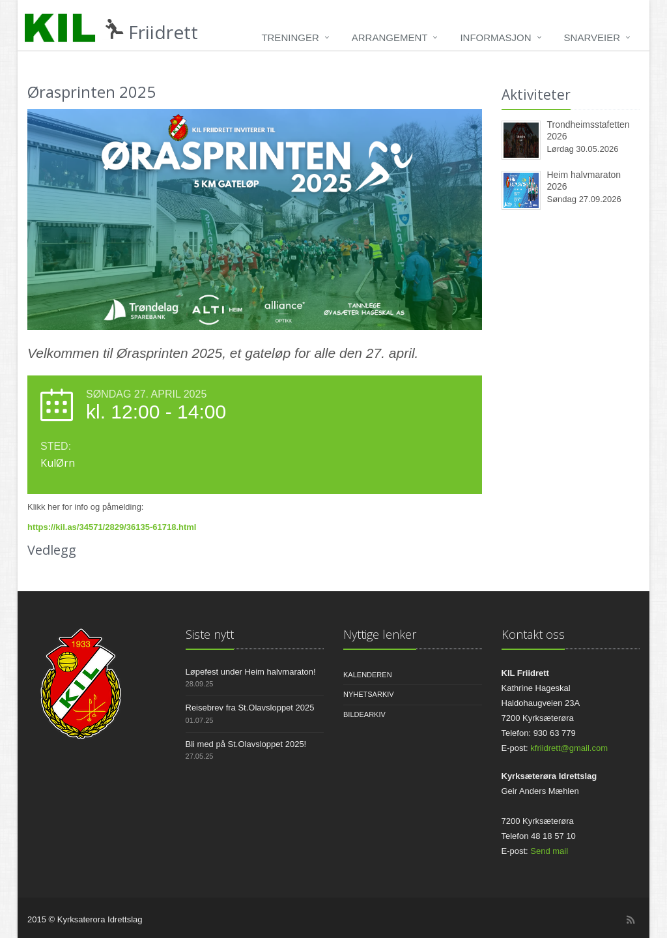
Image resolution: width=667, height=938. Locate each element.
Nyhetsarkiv (368, 694)
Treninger (290, 37)
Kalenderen (367, 675)
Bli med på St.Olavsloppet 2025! (246, 744)
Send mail (549, 851)
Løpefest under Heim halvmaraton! (251, 672)
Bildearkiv (364, 714)
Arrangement (390, 37)
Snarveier (592, 37)
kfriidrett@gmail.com (569, 748)
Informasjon (495, 37)
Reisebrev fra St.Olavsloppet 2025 (250, 707)
